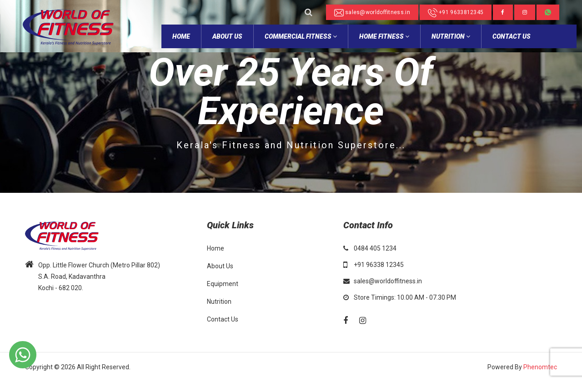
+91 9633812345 (456, 12)
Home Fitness (384, 36)
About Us (220, 266)
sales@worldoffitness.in (372, 12)
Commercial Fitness (301, 36)
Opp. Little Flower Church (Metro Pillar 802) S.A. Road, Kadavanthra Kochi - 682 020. (99, 276)
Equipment (222, 283)
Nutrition (219, 301)
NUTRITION (450, 36)
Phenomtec (540, 367)
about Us (227, 36)
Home (215, 248)
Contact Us (511, 36)
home (181, 36)
